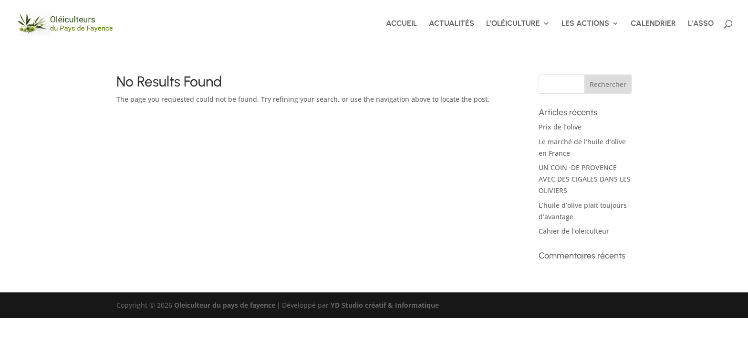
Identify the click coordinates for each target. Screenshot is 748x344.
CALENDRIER (653, 24)
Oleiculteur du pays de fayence (224, 305)
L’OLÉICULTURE (513, 24)
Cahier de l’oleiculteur (574, 231)
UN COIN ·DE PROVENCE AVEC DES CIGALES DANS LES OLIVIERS (585, 179)
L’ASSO (701, 24)
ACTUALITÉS (451, 24)
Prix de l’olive (560, 126)
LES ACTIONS (585, 24)
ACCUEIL (401, 24)
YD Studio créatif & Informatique (385, 305)
